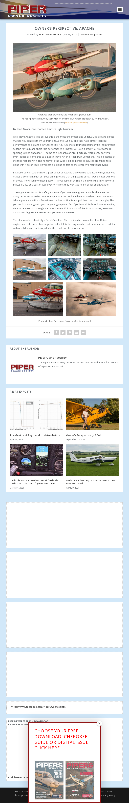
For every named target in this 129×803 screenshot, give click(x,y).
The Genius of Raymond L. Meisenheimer (35, 435)
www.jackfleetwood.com (76, 122)
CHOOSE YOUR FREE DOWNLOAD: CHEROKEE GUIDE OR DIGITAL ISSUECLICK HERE (61, 740)
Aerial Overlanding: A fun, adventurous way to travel (90, 482)
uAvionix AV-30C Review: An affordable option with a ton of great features (34, 482)
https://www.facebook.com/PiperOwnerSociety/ (38, 706)
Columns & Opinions (91, 34)
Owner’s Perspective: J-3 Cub (83, 435)
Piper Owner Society (50, 34)
